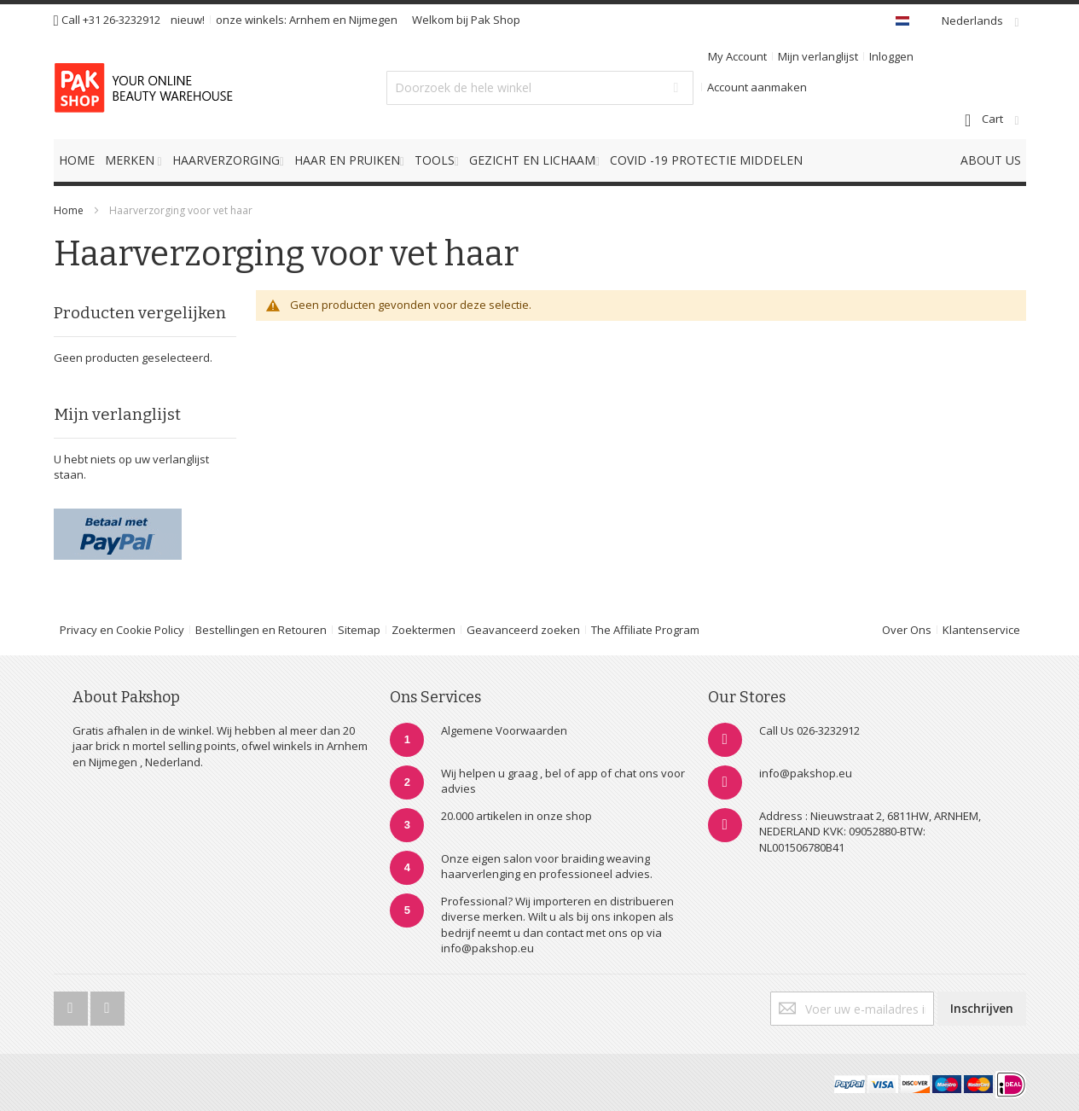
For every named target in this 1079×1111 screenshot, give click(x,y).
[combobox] (539, 88)
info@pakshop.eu (805, 773)
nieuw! (188, 19)
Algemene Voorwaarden (504, 730)
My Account (737, 56)
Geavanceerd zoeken (523, 629)
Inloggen (891, 56)
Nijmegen (373, 19)
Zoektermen (423, 629)
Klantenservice (981, 629)
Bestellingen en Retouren (261, 629)
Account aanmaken (757, 87)
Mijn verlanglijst (818, 56)
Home (69, 210)
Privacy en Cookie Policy (122, 629)
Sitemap (359, 629)
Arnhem (309, 19)
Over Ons (906, 629)
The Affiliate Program (645, 629)
